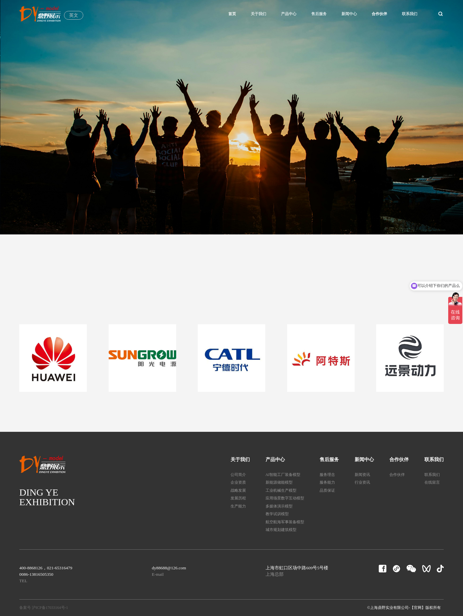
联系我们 (409, 14)
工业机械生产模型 (281, 490)
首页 (232, 14)
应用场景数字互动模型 (285, 498)
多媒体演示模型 (279, 506)
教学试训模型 (277, 514)
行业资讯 (362, 482)
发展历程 (238, 498)
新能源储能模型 (279, 482)
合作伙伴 (379, 14)
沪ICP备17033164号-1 (50, 607)
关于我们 (258, 14)
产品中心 (288, 14)
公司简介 (238, 474)
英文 (73, 15)
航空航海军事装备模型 (285, 522)
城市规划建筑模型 (281, 529)
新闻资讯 (362, 474)
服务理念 (327, 474)
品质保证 (327, 490)
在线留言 (432, 482)
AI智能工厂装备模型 (283, 474)
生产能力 (238, 506)
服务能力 (327, 482)
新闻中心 (349, 14)
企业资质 (238, 482)
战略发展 (238, 490)
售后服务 (319, 14)
